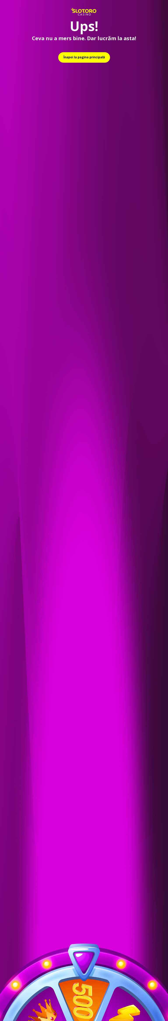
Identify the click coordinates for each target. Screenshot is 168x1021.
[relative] (84, 57)
